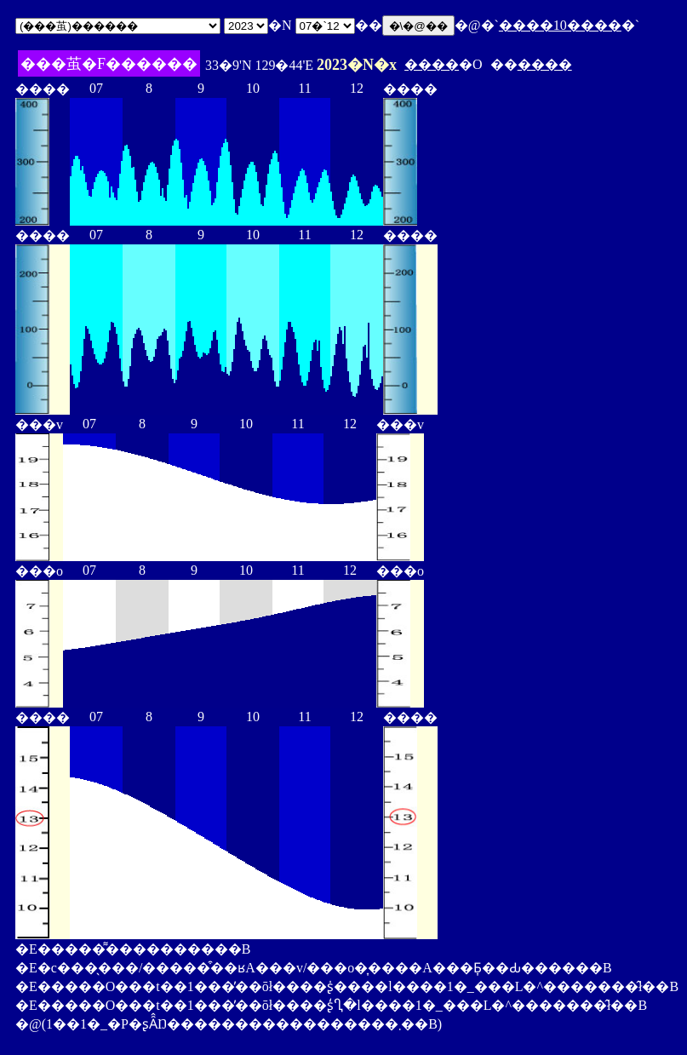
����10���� (560, 25)
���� (431, 64)
